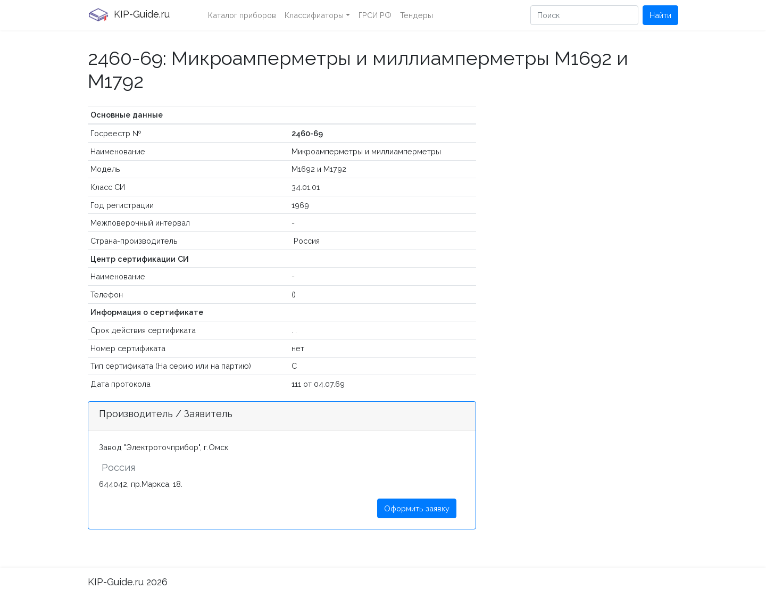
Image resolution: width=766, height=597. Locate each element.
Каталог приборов (242, 15)
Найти (660, 15)
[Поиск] (584, 15)
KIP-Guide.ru (129, 15)
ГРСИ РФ (375, 15)
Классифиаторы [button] (314, 15)
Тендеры (416, 15)
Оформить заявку (416, 508)
